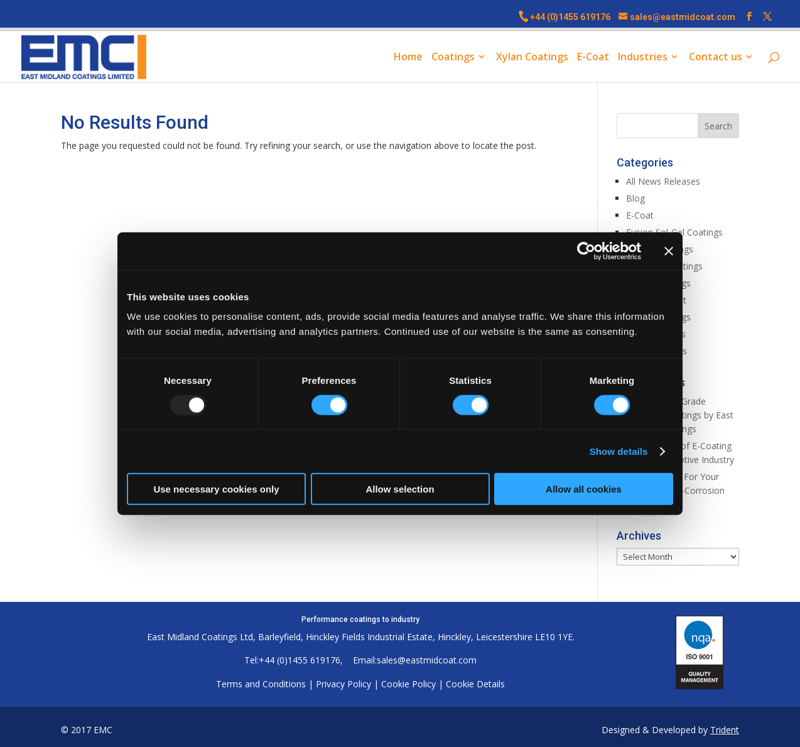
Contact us (715, 57)
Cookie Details (475, 684)
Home (408, 57)
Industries (643, 57)
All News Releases (663, 181)
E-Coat (593, 57)
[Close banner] (668, 250)
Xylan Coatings (532, 57)
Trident (724, 730)
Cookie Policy (408, 684)
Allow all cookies (584, 489)
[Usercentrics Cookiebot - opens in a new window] (586, 250)
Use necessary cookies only (216, 489)
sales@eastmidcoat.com (427, 660)
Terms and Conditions (261, 684)
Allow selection (399, 489)
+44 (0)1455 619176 (570, 17)
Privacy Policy (343, 684)
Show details (619, 450)
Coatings (453, 57)
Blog (635, 198)
